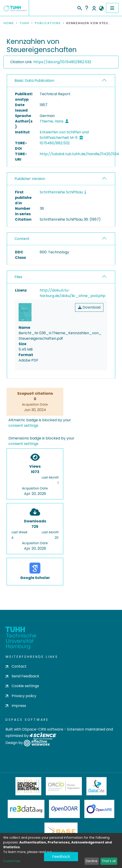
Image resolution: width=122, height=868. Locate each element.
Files (18, 276)
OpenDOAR (64, 809)
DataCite (96, 786)
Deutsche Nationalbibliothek (28, 786)
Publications (48, 23)
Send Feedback (22, 676)
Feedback (61, 856)
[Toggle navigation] (112, 8)
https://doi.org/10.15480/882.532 (62, 62)
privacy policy (64, 852)
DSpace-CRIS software (42, 729)
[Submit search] (79, 7)
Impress (15, 705)
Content (22, 238)
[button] (101, 8)
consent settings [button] (23, 425)
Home (9, 23)
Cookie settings (22, 685)
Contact (16, 666)
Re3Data (26, 809)
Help (86, 8)
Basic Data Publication (34, 80)
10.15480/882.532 (55, 143)
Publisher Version (30, 178)
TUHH (24, 23)
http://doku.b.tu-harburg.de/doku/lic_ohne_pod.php (72, 293)
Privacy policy (20, 695)
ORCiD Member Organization (64, 786)
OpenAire (99, 808)
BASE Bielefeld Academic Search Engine (61, 831)
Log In (94, 8)
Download (89, 307)
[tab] (61, 81)
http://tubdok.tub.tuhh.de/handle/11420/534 (79, 154)
